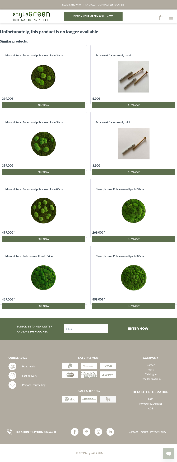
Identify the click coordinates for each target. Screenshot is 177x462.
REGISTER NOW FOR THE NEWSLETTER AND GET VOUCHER (93, 4)
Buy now (43, 105)
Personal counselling (33, 384)
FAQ (150, 399)
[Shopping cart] (161, 17)
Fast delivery (29, 375)
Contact (133, 431)
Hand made (28, 366)
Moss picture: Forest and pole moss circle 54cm (34, 122)
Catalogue (151, 374)
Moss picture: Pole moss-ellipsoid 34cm (120, 189)
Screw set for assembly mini (113, 122)
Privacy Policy (158, 431)
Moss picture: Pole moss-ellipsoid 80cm (120, 256)
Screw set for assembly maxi (113, 55)
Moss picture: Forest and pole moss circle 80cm (34, 189)
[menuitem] (161, 17)
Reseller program (151, 378)
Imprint (144, 431)
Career (151, 364)
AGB (150, 408)
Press (150, 369)
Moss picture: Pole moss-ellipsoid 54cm (29, 256)
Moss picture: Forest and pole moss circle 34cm (34, 55)
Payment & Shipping (150, 403)
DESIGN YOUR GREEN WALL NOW (93, 16)
